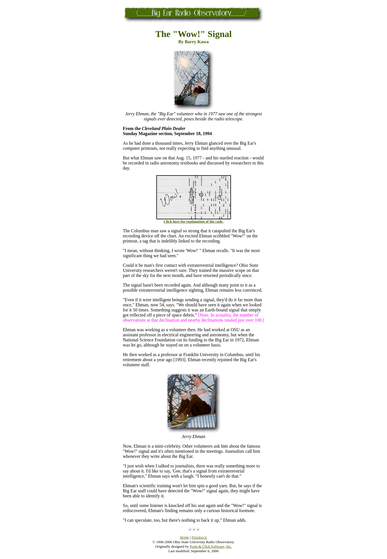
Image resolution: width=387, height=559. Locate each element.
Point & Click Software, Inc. (211, 546)
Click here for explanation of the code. (193, 221)
